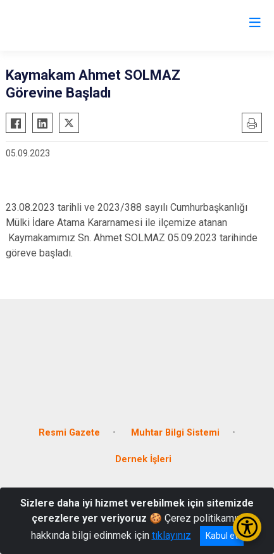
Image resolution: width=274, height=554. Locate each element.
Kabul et (222, 536)
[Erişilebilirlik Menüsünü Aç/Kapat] (247, 527)
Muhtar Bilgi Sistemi (175, 432)
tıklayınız (171, 535)
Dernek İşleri (143, 459)
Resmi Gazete (69, 432)
